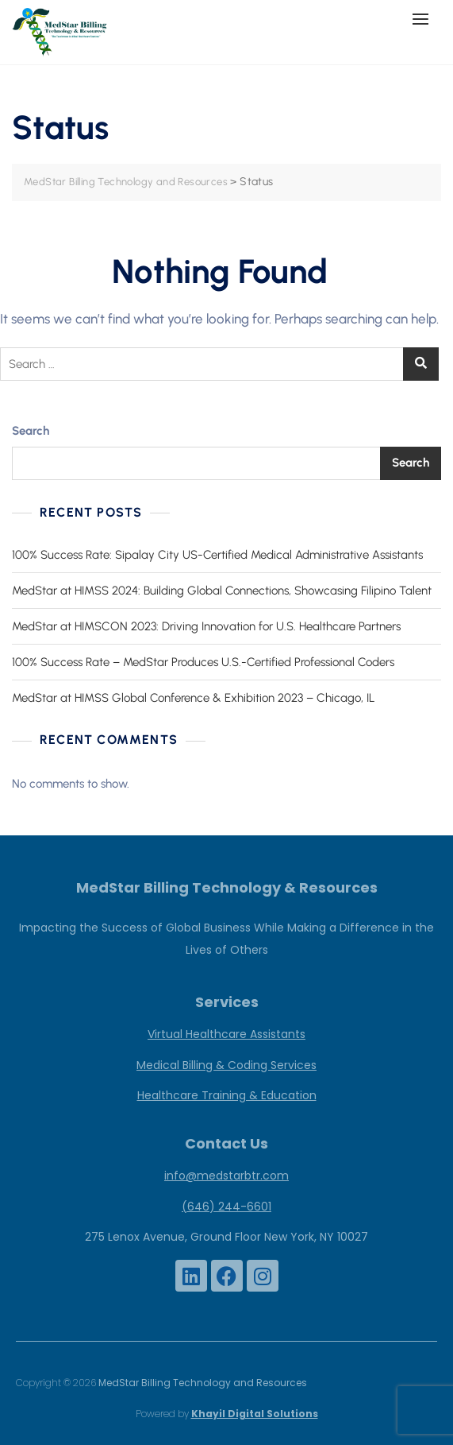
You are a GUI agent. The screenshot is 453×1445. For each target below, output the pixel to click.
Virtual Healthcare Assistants (226, 1034)
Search (30, 431)
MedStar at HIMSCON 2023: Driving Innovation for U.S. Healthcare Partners (206, 626)
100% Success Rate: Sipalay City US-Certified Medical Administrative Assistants (217, 555)
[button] (424, 18)
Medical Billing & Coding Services (226, 1065)
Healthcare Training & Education (227, 1095)
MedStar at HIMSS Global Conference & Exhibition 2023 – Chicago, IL (193, 698)
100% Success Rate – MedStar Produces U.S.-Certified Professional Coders (203, 662)
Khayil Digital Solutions (254, 1413)
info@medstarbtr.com (226, 1176)
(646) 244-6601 (226, 1206)
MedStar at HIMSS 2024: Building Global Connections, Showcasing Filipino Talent (222, 590)
